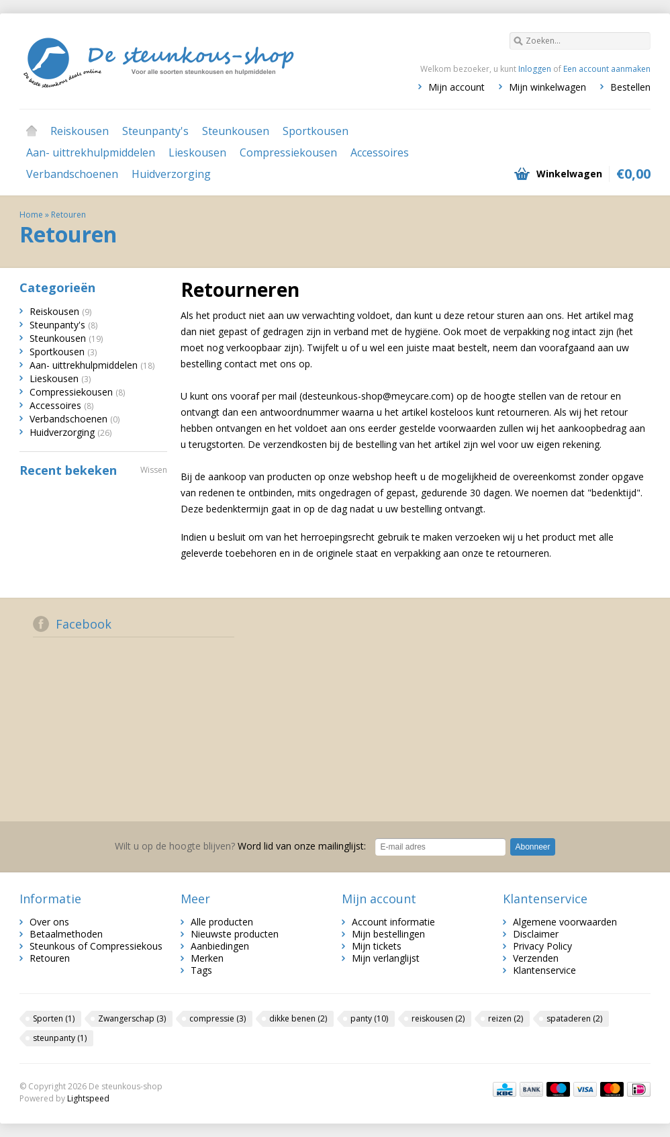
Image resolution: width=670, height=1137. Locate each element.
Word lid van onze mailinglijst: (240, 845)
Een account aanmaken (607, 69)
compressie (217, 1018)
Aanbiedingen (220, 946)
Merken (207, 958)
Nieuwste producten (235, 933)
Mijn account (456, 87)
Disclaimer (536, 933)
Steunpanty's (155, 131)
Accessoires (379, 152)
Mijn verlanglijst (386, 958)
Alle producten (222, 921)
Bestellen (630, 87)
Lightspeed (88, 1098)
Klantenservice (544, 970)
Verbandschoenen (72, 174)
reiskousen (438, 1018)
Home (31, 131)
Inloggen (534, 69)
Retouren (68, 214)
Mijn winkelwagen (547, 87)
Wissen (153, 469)
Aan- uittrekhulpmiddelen (90, 152)
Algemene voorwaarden (565, 921)
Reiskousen (79, 131)
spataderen (574, 1018)
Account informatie (393, 921)
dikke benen (298, 1018)
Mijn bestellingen (388, 933)
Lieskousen (197, 152)
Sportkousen (315, 131)
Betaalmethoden (66, 933)
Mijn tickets (376, 946)
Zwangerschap (132, 1018)
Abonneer (532, 847)
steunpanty (60, 1038)
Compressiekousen (288, 152)
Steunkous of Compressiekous (96, 946)
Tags (201, 970)
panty (369, 1018)
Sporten (54, 1018)
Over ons (49, 921)
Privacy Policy (542, 946)
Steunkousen (235, 131)
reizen (505, 1018)
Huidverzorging (171, 174)
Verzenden (536, 958)
